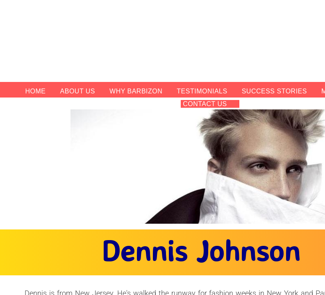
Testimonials (202, 91)
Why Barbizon (135, 91)
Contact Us (205, 103)
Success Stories (274, 91)
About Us (77, 91)
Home (35, 91)
